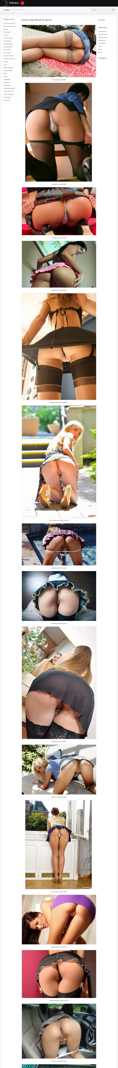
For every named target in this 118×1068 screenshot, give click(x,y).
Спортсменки (7, 85)
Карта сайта (6, 100)
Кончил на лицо (102, 37)
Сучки (5, 64)
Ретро (99, 46)
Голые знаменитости (9, 58)
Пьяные (5, 76)
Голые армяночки (8, 91)
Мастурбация (102, 43)
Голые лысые (7, 97)
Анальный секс (102, 31)
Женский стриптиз (8, 55)
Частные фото (7, 53)
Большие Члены (102, 34)
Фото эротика (7, 41)
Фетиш (100, 52)
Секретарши (6, 79)
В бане (5, 73)
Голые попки (7, 50)
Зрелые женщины (8, 67)
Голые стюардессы (8, 94)
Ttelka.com (14, 3)
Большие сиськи (8, 44)
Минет (100, 49)
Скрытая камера (8, 70)
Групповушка (102, 40)
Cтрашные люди (8, 38)
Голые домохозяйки (9, 88)
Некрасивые (6, 32)
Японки (5, 61)
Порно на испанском (9, 23)
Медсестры (6, 82)
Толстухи (5, 35)
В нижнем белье (8, 47)
